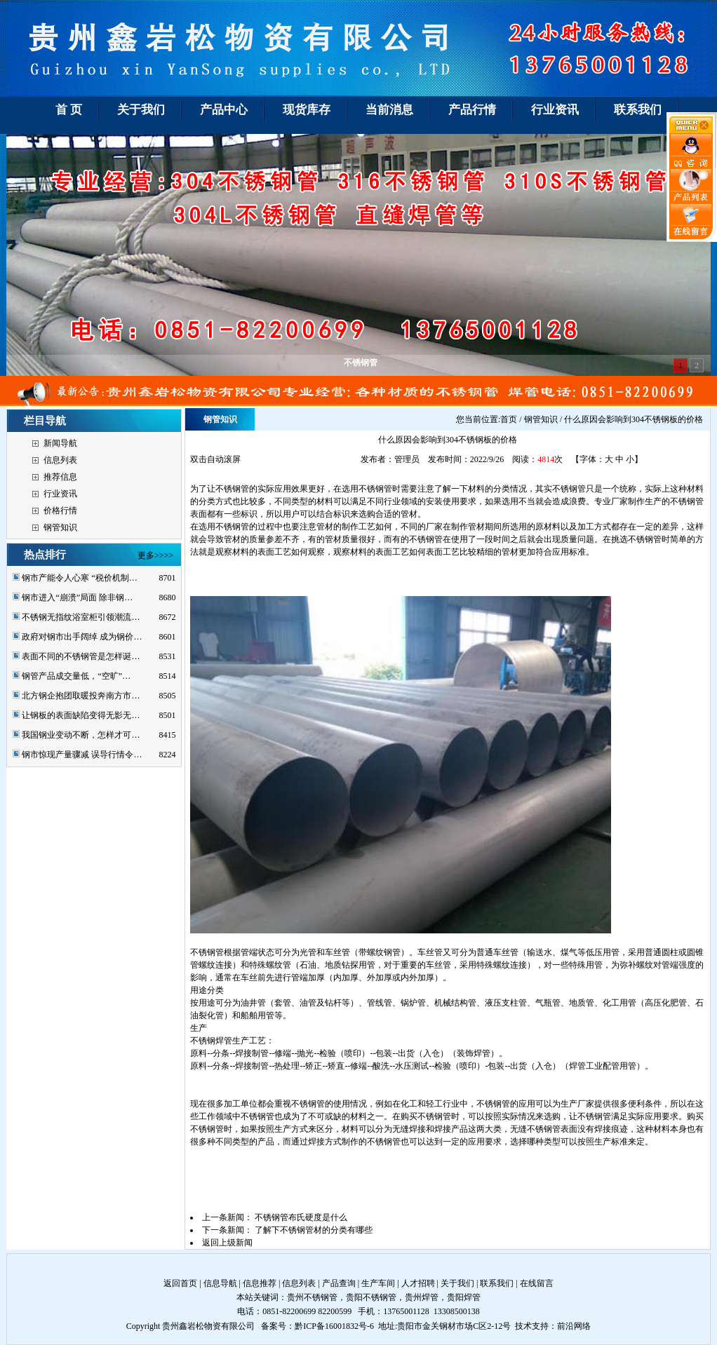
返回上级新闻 (227, 1243)
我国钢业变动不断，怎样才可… (81, 735)
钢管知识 (60, 527)
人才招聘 (418, 1283)
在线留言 (537, 1283)
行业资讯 (60, 494)
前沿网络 (574, 1326)
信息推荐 (259, 1283)
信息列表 (60, 460)
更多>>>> (155, 555)
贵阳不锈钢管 (371, 1297)
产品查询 (339, 1283)
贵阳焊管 (464, 1297)
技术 (523, 1326)
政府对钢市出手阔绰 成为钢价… (82, 637)
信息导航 (220, 1283)
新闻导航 (60, 443)
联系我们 (497, 1283)
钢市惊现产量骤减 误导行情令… (82, 754)
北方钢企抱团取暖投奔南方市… (81, 696)
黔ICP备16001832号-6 (334, 1326)
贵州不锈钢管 (312, 1297)
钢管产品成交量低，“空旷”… (76, 676)
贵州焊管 (421, 1297)
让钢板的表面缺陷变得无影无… (81, 715)
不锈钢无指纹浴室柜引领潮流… (81, 617)
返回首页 (180, 1283)
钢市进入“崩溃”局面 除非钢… (77, 597)
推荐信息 (60, 477)
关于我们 (457, 1283)
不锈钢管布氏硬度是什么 (301, 1217)
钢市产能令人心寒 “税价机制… (79, 578)
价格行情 (60, 510)
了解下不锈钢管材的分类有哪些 (314, 1230)
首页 (508, 419)
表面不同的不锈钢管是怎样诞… (81, 656)
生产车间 (378, 1283)
